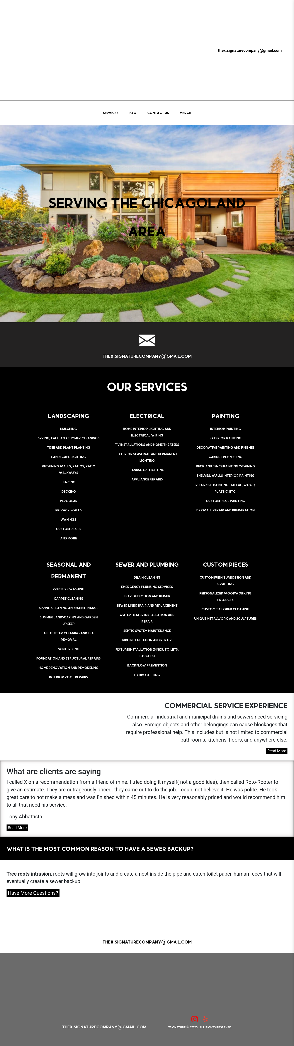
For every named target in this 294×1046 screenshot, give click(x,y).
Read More (276, 751)
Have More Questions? (33, 893)
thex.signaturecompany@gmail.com (250, 50)
